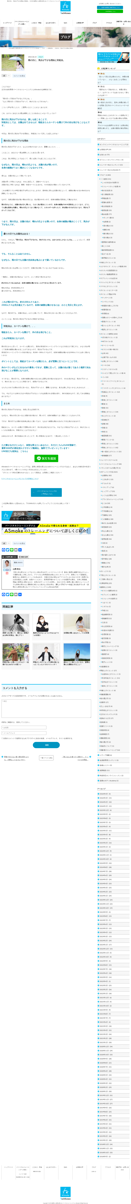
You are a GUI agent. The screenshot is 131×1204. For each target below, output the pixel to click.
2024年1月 (104, 896)
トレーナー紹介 (23, 1174)
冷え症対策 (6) (107, 626)
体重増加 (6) (106, 310)
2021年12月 (104, 998)
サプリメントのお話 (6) (108, 278)
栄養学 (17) (104, 702)
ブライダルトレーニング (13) (112, 499)
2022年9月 (104, 961)
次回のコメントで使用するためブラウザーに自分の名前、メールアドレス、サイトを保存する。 (38, 738)
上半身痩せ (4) (107, 507)
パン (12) (105, 377)
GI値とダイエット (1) (108, 262)
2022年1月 (104, 993)
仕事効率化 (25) (106, 583)
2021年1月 (104, 1042)
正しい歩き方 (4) (106, 706)
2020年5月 (104, 1075)
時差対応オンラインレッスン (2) (111, 775)
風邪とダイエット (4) (109, 329)
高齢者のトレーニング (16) (110, 750)
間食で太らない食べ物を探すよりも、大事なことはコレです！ (16, 758)
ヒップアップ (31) (108, 491)
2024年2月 (104, 892)
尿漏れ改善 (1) (107, 202)
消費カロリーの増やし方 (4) (112, 317)
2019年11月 (104, 1099)
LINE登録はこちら (111, 11)
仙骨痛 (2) (107, 222)
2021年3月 (104, 1034)
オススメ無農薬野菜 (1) (108, 274)
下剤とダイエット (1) (108, 575)
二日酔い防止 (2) (106, 579)
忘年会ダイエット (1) (109, 682)
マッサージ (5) (107, 298)
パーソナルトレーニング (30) (110, 464)
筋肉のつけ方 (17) (106, 718)
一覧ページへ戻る (46, 758)
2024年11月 (104, 855)
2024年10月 (104, 859)
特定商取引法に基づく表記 (23, 1177)
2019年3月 (104, 1132)
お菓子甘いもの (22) (109, 357)
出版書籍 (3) (104, 666)
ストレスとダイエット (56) (110, 282)
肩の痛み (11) (108, 226)
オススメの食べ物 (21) (110, 349)
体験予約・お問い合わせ (123, 23)
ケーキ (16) (106, 365)
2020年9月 (104, 1059)
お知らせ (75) (105, 155)
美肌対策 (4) (104, 730)
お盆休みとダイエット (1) (111, 674)
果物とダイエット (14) (110, 412)
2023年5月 (104, 928)
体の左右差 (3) (107, 190)
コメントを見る (19, 76)
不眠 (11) (105, 610)
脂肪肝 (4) (105, 654)
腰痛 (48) (106, 230)
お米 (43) (105, 353)
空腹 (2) (104, 428)
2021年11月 (104, 1002)
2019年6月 (104, 1120)
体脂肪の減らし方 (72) (110, 306)
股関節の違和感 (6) (109, 242)
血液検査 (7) (104, 734)
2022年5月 (104, 977)
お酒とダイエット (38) (110, 361)
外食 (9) (104, 396)
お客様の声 (80, 23)
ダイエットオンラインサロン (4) (111, 160)
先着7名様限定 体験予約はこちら (110, 7)
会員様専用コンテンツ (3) (109, 760)
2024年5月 (104, 879)
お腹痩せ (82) (107, 475)
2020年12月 (104, 1046)
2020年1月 (104, 1091)
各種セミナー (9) (106, 765)
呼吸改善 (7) (106, 198)
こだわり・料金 (36, 23)
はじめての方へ (51, 23)
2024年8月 (104, 867)
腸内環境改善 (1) (108, 250)
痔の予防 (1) (106, 642)
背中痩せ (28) (107, 559)
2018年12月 (104, 1144)
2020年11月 (104, 1051)
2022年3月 (104, 985)
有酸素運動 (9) (105, 694)
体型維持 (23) (107, 527)
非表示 (20, 562)
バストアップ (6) (108, 487)
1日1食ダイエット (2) (109, 337)
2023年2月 (104, 940)
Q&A (65, 23)
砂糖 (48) (105, 424)
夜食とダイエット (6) (109, 400)
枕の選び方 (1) (105, 698)
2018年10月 (104, 1152)
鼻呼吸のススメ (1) (109, 258)
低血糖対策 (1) (107, 614)
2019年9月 (104, 1108)
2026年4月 (104, 794)
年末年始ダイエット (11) (111, 678)
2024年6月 (104, 875)
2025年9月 (104, 814)
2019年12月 (104, 1095)
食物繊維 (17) (107, 455)
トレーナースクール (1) (108, 460)
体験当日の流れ (37, 1171)
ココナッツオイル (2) (109, 369)
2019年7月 (104, 1116)
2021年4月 (104, 1030)
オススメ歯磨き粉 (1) (109, 591)
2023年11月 (104, 904)
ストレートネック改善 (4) (111, 186)
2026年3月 (104, 798)
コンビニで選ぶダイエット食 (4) (113, 373)
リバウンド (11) (107, 302)
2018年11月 (104, 1148)
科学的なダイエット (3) (108, 710)
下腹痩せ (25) (107, 515)
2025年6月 (104, 826)
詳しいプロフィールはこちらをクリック (70, 584)
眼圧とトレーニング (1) (110, 646)
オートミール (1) (108, 345)
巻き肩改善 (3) (107, 206)
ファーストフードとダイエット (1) (113, 382)
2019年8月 (104, 1112)
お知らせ (94, 1171)
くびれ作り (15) (107, 479)
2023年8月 (104, 916)
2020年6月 (104, 1071)
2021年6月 (104, 1022)
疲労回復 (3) (106, 638)
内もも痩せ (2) (107, 531)
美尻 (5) (104, 551)
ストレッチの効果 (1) (109, 598)
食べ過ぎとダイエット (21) (111, 451)
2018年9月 (104, 1156)
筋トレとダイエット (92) (111, 325)
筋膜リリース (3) (106, 726)
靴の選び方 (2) (105, 742)
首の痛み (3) (107, 237)
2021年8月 (104, 1014)
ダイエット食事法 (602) (108, 334)
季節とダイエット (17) (108, 670)
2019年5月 (104, 1124)
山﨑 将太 (17, 569)
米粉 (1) (104, 432)
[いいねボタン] (4, 75)
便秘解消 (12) (107, 618)
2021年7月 (104, 1018)
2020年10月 (104, 1055)
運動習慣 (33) (105, 738)
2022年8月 (104, 965)
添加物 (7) (105, 420)
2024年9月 (104, 863)
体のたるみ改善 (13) (109, 523)
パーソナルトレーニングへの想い (22, 23)
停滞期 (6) (105, 313)
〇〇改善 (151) (105, 179)
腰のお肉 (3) (106, 567)
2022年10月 (104, 957)
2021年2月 (104, 1038)
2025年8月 (104, 818)
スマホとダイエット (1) (108, 286)
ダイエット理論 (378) (108, 294)
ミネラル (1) (106, 606)
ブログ (94, 23)
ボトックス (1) (105, 571)
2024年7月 (104, 871)
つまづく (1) (106, 602)
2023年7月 (104, 920)
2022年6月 (104, 973)
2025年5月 (104, 831)
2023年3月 (104, 936)
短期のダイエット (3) (109, 650)
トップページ (7, 23)
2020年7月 (104, 1067)
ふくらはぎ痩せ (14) (109, 495)
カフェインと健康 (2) (109, 594)
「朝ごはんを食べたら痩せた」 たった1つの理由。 (75, 758)
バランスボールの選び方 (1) (110, 468)
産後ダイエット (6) (109, 321)
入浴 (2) (104, 622)
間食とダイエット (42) (110, 447)
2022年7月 (104, 969)
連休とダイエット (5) (109, 686)
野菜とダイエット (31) (110, 444)
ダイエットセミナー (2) (108, 290)
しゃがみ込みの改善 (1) (110, 182)
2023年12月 (104, 900)
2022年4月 (104, 981)
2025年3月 (104, 839)
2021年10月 (104, 1006)
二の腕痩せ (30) (107, 519)
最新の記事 (24, 557)
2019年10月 (104, 1103)
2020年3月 (104, 1083)
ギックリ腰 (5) (108, 218)
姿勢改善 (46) (107, 539)
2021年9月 (104, 1010)
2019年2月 (104, 1136)
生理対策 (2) (106, 634)
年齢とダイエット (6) (108, 690)
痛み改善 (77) (107, 214)
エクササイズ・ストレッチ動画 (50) (113, 266)
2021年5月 (104, 1026)
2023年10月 (104, 908)
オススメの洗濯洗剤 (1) (108, 270)
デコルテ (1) (106, 483)
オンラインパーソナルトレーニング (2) (114, 144)
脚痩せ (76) (106, 563)
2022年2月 (104, 989)
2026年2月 (104, 802)
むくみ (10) (106, 503)
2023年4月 (104, 932)
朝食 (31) (105, 408)
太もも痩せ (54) (107, 535)
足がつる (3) (106, 254)
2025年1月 (104, 847)
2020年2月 (104, 1087)
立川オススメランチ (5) (108, 714)
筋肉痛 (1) (103, 722)
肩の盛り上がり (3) (109, 555)
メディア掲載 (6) (106, 755)
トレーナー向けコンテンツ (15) (111, 165)
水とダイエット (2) (109, 416)
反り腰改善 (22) (107, 194)
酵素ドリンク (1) (108, 440)
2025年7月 (104, 822)
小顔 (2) (104, 543)
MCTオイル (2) (107, 341)
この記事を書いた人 (10, 557)
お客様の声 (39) (105, 149)
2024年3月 (104, 888)
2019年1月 (104, 1140)
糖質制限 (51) (107, 436)
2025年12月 (104, 810)
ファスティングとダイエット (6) (113, 388)
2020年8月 (104, 1063)
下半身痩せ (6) (107, 511)
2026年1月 (104, 806)
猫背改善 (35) (107, 210)
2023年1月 (104, 945)
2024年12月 (104, 851)
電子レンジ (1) (107, 662)
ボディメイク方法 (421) (108, 472)
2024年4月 (104, 883)
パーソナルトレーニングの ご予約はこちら (47, 492)
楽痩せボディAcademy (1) (109, 781)
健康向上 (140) (105, 587)
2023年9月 (104, 912)
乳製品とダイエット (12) (111, 392)
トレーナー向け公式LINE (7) (110, 170)
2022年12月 (104, 949)
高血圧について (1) (107, 746)
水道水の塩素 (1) (108, 630)
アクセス (109, 23)
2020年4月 (104, 1079)
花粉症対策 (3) (107, 658)
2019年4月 (104, 1128)
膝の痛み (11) (108, 233)
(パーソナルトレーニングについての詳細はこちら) (20, 478)
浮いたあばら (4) (108, 547)
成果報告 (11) (105, 770)
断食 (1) (104, 404)
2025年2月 (104, 843)
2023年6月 (104, 924)
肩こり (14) (106, 246)
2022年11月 (104, 953)
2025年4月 (104, 834)
